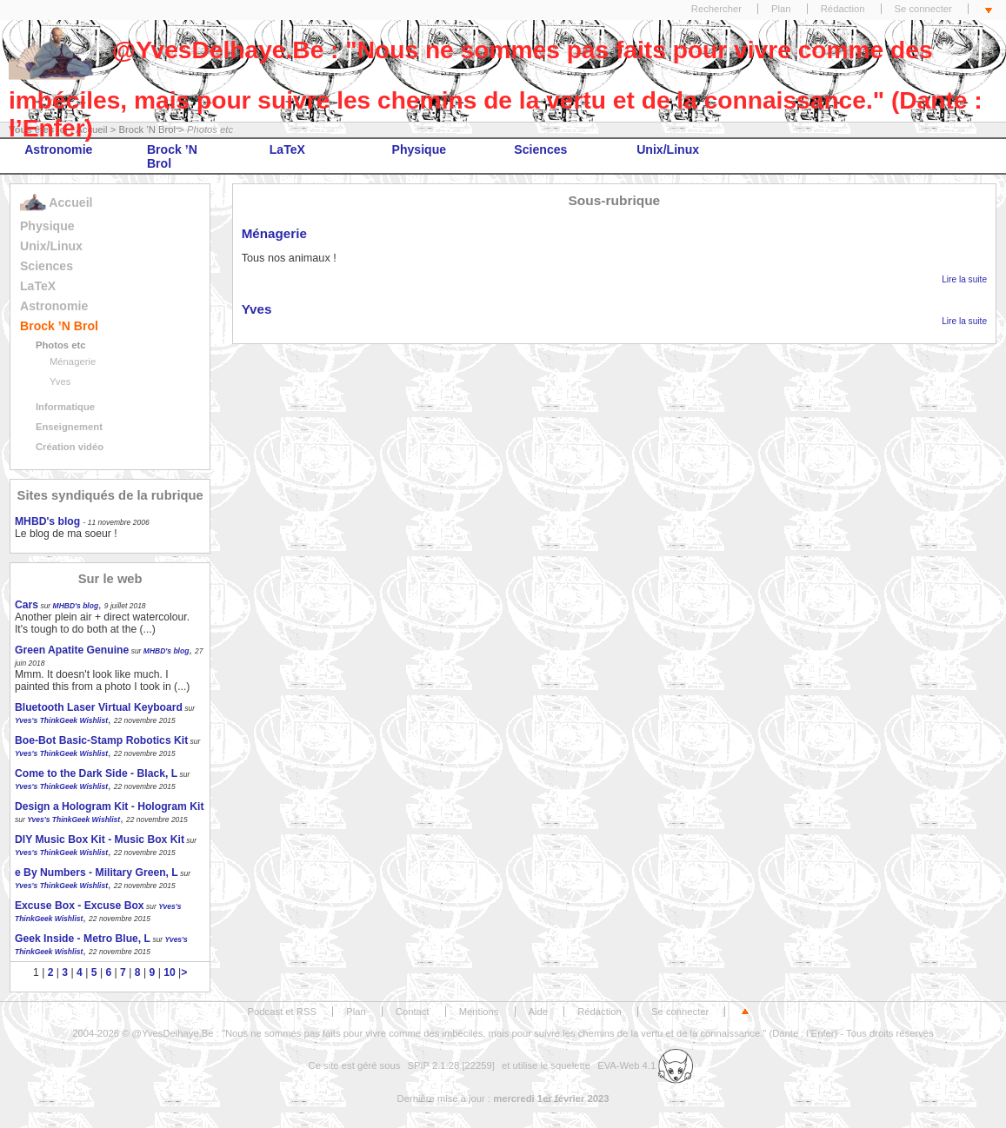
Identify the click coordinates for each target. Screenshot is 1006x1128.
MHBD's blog (47, 521)
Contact (413, 1011)
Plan (781, 8)
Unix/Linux (667, 149)
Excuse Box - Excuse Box (79, 905)
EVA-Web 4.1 (645, 1065)
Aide (539, 1011)
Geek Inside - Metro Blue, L (82, 938)
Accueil (56, 202)
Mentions (479, 1011)
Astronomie (58, 149)
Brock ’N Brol (172, 156)
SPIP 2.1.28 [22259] (451, 1065)
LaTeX (287, 149)
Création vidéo (69, 446)
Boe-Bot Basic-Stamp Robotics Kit (101, 740)
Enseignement (69, 426)
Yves (60, 381)
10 (169, 972)
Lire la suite (964, 279)
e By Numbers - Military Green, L (96, 872)
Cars (26, 605)
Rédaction (843, 8)
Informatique (65, 406)
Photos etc (61, 345)
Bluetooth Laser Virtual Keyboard (99, 707)
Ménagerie (73, 361)
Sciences (540, 149)
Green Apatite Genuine (72, 650)
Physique (419, 149)
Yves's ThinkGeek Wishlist (61, 720)
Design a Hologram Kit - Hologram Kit (109, 806)
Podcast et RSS (282, 1011)
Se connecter (923, 8)
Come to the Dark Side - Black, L (96, 773)
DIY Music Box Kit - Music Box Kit (99, 839)
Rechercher (716, 8)
